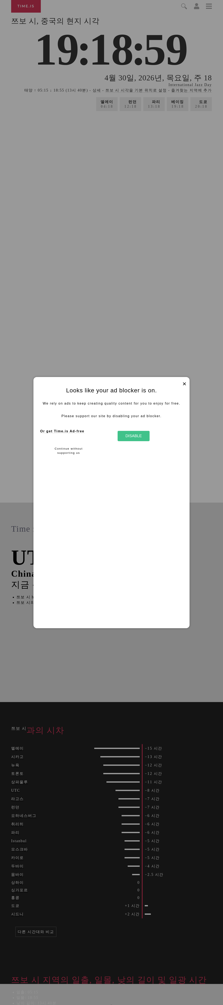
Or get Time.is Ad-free (62, 431)
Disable (133, 436)
